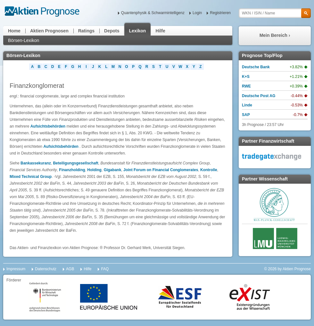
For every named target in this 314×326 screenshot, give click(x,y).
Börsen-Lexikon (23, 40)
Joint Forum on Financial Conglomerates (160, 170)
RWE (246, 86)
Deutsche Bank (256, 67)
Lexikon (137, 31)
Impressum (15, 269)
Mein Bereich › (275, 35)
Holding (94, 170)
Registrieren (220, 13)
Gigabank (112, 170)
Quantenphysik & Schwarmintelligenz (153, 13)
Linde (247, 105)
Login (197, 13)
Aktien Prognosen (49, 31)
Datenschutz (45, 269)
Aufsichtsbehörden (47, 126)
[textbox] (275, 13)
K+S (246, 76)
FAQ (105, 269)
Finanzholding (72, 170)
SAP (246, 115)
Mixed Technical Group (31, 176)
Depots (111, 31)
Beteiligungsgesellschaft (75, 163)
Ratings (86, 31)
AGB (70, 269)
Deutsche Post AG (258, 96)
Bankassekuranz (36, 163)
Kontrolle (208, 170)
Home (14, 31)
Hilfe (160, 31)
